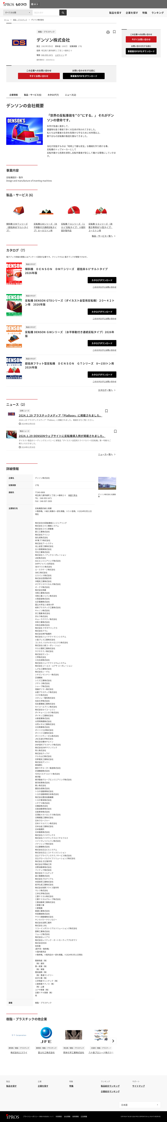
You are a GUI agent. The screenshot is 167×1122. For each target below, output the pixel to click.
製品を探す (115, 12)
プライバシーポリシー (31, 1116)
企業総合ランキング (110, 1091)
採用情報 (75, 1116)
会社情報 (67, 1116)
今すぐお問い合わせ (38, 76)
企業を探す (132, 12)
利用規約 (59, 1116)
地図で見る (72, 495)
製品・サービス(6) (32, 94)
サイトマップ (138, 1085)
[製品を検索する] (63, 13)
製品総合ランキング (110, 1085)
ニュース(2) (70, 94)
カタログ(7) (53, 94)
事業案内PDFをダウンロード (83, 76)
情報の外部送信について (46, 1116)
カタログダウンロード (102, 280)
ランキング (157, 12)
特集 (144, 12)
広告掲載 (84, 1116)
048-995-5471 (47, 55)
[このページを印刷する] (108, 32)
